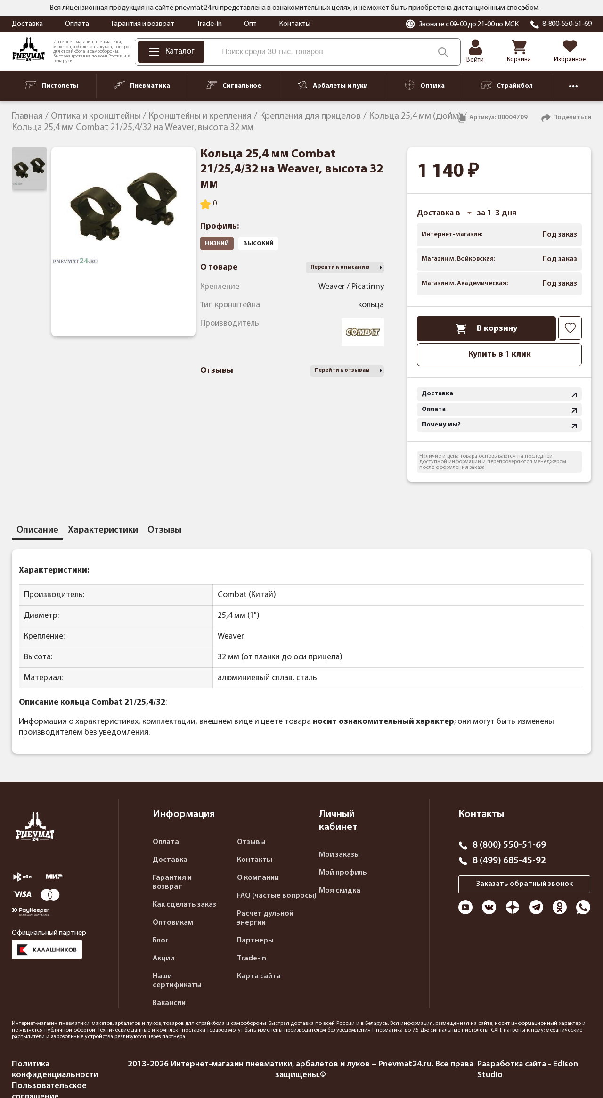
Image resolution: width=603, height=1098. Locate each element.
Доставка (27, 24)
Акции (163, 958)
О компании (258, 878)
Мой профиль (343, 873)
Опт (250, 24)
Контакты (294, 24)
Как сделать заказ (184, 905)
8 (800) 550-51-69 (509, 845)
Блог (161, 940)
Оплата (77, 24)
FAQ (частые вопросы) (277, 896)
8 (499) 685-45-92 (509, 861)
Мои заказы (339, 855)
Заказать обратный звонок (524, 884)
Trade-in (209, 24)
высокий (258, 243)
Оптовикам (173, 922)
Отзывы (251, 842)
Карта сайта (259, 976)
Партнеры (255, 940)
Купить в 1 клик (499, 354)
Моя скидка (339, 890)
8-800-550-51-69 (567, 24)
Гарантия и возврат (142, 24)
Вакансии (169, 1003)
